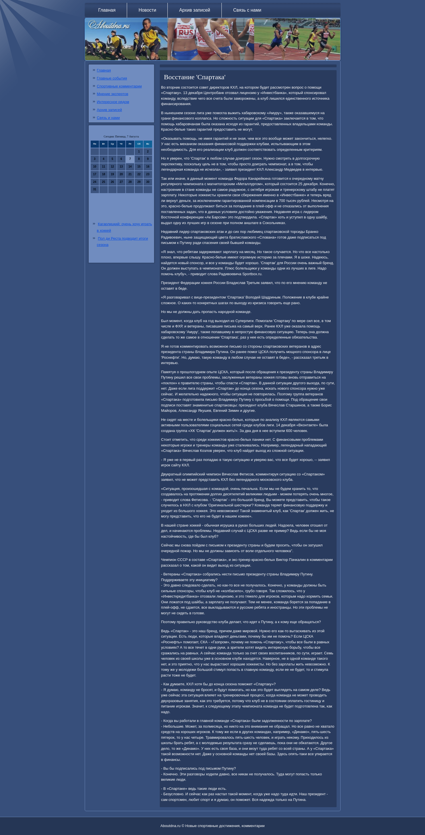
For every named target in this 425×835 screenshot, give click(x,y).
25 (103, 181)
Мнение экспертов (112, 94)
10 (94, 166)
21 (130, 174)
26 (112, 181)
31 (94, 189)
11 (103, 166)
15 (138, 166)
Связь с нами (247, 10)
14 (130, 166)
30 (147, 181)
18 (103, 174)
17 (94, 174)
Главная (107, 10)
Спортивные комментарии (119, 86)
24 (94, 181)
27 (121, 181)
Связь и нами (108, 118)
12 (112, 166)
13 (121, 166)
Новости (147, 10)
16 (147, 166)
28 (130, 181)
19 (112, 174)
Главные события (112, 78)
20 (121, 174)
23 (147, 174)
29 (138, 181)
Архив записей (194, 10)
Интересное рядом (113, 102)
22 (138, 174)
